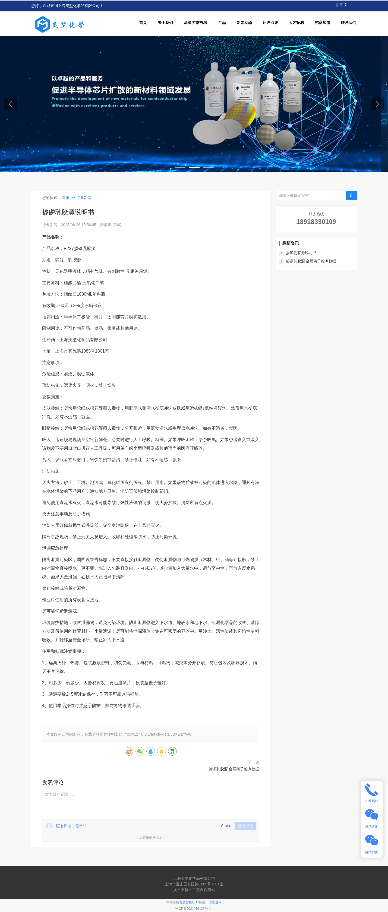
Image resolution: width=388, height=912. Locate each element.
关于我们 (165, 22)
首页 (143, 22)
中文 (341, 4)
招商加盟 (322, 22)
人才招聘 (296, 22)
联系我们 (348, 22)
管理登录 (215, 902)
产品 (222, 22)
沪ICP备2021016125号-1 (193, 909)
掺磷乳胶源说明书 (301, 253)
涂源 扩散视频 (196, 22)
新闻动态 (244, 22)
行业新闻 (84, 197)
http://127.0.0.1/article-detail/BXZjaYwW (157, 734)
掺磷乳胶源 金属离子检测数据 (234, 769)
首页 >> (69, 197)
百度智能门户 (189, 902)
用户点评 (270, 22)
